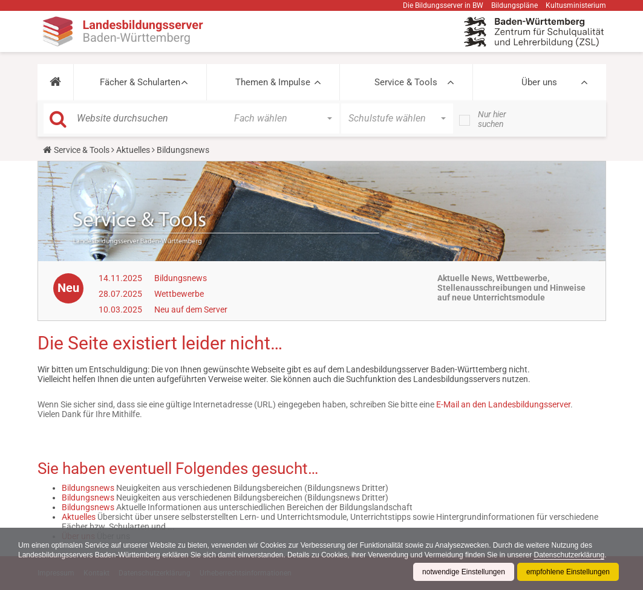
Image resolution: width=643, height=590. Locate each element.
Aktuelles (133, 150)
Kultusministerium (576, 5)
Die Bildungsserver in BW (443, 5)
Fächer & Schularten (140, 82)
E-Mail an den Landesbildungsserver (503, 404)
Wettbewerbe (179, 294)
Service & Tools (405, 82)
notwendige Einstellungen (463, 572)
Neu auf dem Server (190, 309)
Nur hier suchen (492, 119)
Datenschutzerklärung (569, 555)
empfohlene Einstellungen (568, 572)
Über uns (539, 82)
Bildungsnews (180, 278)
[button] (55, 82)
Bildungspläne (514, 5)
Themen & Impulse (272, 82)
